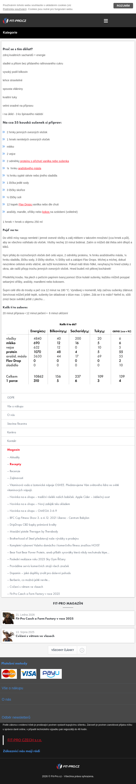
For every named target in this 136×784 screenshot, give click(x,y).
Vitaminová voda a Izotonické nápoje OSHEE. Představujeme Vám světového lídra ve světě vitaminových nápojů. (63, 487)
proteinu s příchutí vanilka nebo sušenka (44, 161)
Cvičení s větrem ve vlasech (26, 587)
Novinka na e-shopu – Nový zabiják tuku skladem (39, 504)
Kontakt (11, 441)
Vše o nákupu (15, 406)
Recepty (15, 464)
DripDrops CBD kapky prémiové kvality (32, 525)
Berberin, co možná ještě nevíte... (29, 580)
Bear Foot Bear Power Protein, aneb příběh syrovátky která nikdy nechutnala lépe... (59, 552)
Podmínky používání (14, 9)
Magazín (13, 450)
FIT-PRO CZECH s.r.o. (25, 740)
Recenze (14, 471)
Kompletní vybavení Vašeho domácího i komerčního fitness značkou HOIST (54, 545)
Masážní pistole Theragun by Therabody (33, 531)
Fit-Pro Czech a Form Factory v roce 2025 (34, 594)
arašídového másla (29, 168)
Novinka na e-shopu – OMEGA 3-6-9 (33, 511)
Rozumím (123, 5)
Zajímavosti (16, 478)
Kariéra (11, 432)
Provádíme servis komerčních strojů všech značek (39, 566)
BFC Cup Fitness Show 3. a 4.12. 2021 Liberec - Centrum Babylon (49, 518)
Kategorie (10, 32)
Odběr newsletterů (16, 717)
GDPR (10, 397)
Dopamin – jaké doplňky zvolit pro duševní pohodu (40, 573)
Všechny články (64, 650)
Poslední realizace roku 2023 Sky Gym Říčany (37, 559)
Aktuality (14, 457)
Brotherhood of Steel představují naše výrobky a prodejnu (44, 538)
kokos (46, 211)
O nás (11, 415)
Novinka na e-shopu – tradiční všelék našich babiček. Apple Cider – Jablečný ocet (59, 497)
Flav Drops (26, 204)
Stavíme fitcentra (17, 424)
